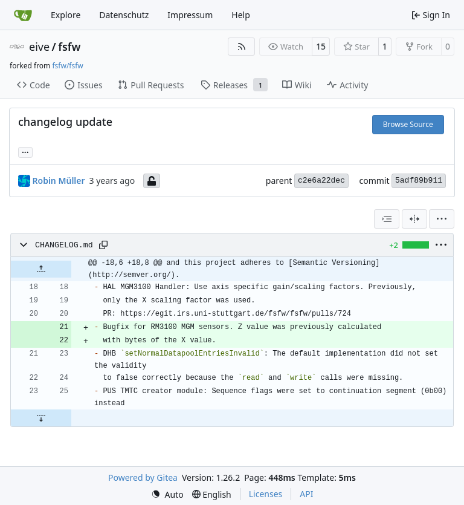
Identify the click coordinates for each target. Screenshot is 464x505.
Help (240, 15)
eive (39, 47)
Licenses (266, 494)
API (306, 494)
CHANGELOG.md (64, 245)
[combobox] (386, 219)
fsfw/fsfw (67, 65)
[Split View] (414, 219)
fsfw (69, 47)
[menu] (441, 219)
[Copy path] (103, 244)
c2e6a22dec (321, 180)
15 (321, 46)
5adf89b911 (418, 180)
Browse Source (408, 124)
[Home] (23, 15)
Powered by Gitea (143, 477)
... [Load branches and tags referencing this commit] (25, 151)
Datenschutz (124, 15)
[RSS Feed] (242, 46)
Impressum (190, 15)
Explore (65, 15)
